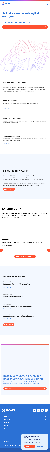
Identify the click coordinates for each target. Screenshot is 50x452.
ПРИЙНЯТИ (28, 446)
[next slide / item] (48, 250)
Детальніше (11, 109)
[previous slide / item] (1, 250)
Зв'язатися (11, 384)
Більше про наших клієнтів (24, 256)
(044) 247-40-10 (28, 379)
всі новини (11, 319)
